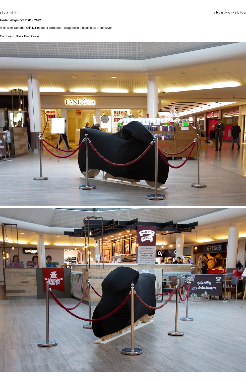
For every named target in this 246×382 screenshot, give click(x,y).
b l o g (240, 12)
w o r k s (231, 12)
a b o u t (219, 12)
